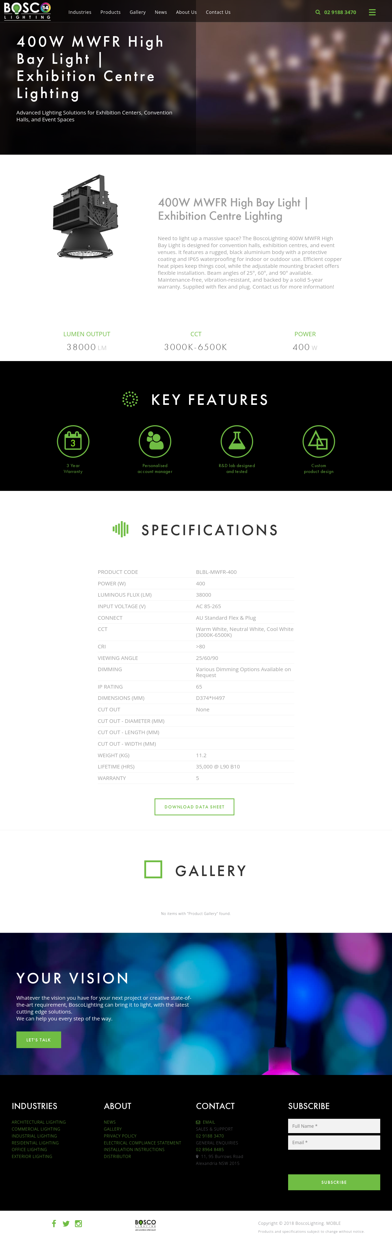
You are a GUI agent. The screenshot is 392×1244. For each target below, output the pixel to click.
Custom (318, 465)
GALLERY (113, 1129)
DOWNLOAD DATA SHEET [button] (194, 807)
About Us (186, 12)
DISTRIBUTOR (117, 1156)
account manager (155, 471)
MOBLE (333, 1223)
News (161, 12)
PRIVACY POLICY (120, 1136)
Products (111, 12)
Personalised (155, 465)
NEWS (110, 1122)
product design (319, 471)
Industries (80, 12)
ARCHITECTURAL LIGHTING (39, 1122)
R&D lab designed (237, 465)
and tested (236, 471)
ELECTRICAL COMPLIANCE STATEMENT (142, 1143)
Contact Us (218, 12)
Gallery (138, 12)
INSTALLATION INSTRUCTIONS (134, 1149)
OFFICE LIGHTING (29, 1149)
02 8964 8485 (210, 1149)
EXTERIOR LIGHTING (32, 1156)
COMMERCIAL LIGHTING (36, 1129)
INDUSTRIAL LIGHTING (34, 1136)
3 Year (73, 465)
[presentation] (327, 1162)
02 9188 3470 (210, 1136)
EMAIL (205, 1122)
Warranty (73, 471)
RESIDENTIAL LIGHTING (35, 1143)
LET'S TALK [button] (38, 1040)
